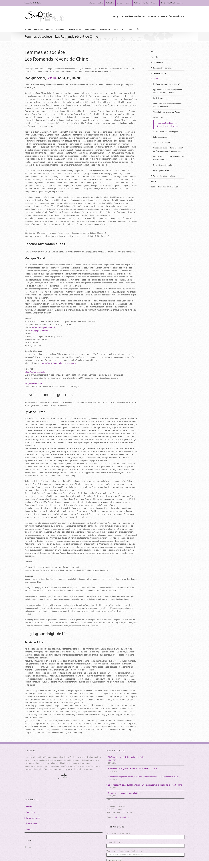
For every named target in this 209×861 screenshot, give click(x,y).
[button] (138, 29)
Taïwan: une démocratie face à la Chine (124, 793)
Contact (29, 829)
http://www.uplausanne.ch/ (43, 327)
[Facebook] (26, 847)
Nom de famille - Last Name (118, 833)
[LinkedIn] (30, 847)
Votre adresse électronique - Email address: (124, 851)
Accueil (29, 806)
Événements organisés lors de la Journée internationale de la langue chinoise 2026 (143, 776)
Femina (52, 78)
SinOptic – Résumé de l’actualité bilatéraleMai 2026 (126, 759)
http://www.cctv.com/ (33, 383)
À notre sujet (31, 823)
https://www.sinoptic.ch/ (35, 372)
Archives (154, 51)
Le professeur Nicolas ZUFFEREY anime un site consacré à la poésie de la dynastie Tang (145, 785)
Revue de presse (33, 818)
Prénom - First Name (115, 842)
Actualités (30, 812)
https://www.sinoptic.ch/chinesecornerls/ (59, 363)
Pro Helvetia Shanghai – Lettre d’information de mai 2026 (132, 768)
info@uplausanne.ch (39, 330)
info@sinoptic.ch (122, 817)
